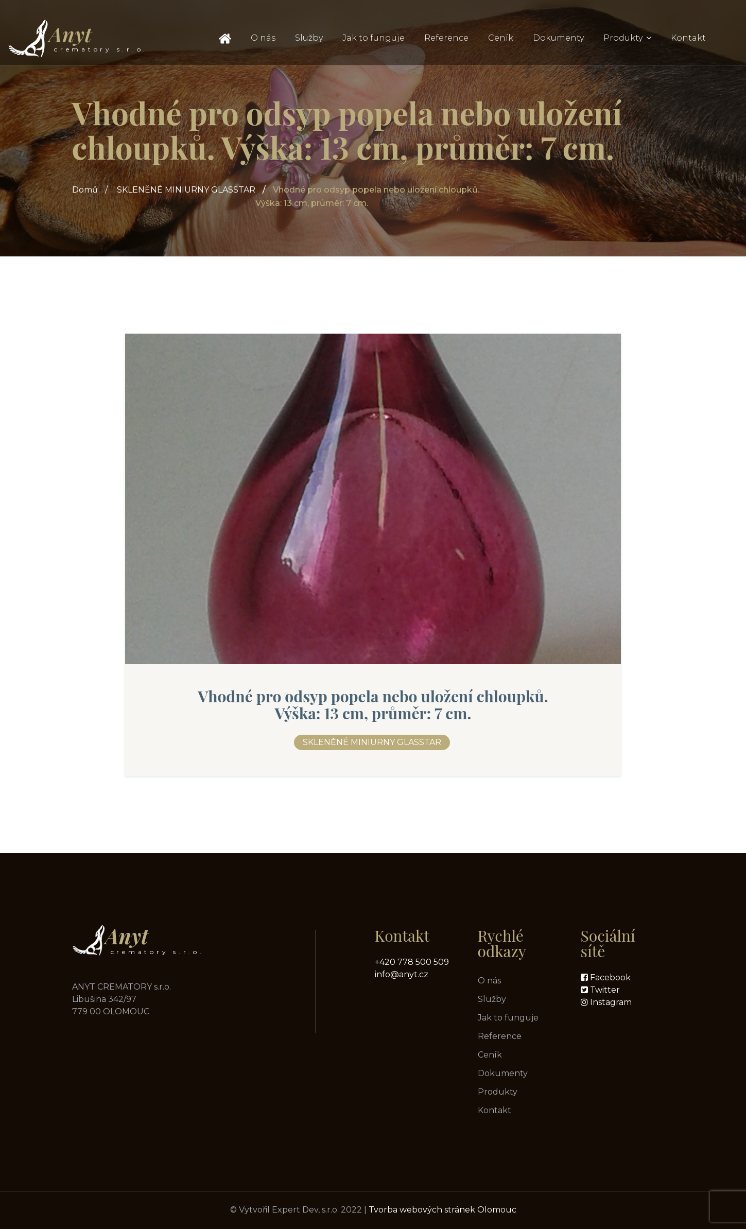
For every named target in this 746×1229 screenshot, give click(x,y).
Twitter (604, 990)
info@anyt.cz (401, 974)
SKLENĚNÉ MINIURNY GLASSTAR (186, 190)
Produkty (623, 38)
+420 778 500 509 (412, 962)
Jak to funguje (373, 38)
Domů (85, 190)
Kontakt (688, 38)
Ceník (500, 38)
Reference (446, 38)
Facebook (609, 977)
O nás (263, 38)
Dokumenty (558, 38)
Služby (309, 38)
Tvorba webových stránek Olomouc (442, 1210)
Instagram (610, 1002)
